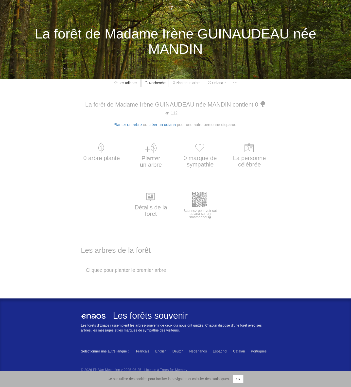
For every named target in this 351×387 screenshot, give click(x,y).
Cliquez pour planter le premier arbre (126, 270)
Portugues (259, 351)
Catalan (239, 351)
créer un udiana (162, 125)
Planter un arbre (186, 83)
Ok (238, 379)
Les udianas (125, 83)
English (161, 351)
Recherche (155, 83)
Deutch (177, 351)
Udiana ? (217, 83)
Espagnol (220, 351)
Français (142, 351)
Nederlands (198, 351)
